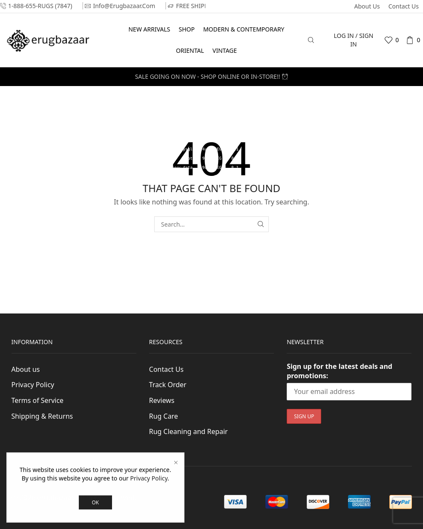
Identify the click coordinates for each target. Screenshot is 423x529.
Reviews (162, 400)
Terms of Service (38, 400)
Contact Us (403, 6)
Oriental (190, 50)
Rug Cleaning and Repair (188, 431)
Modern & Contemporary (244, 29)
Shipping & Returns (42, 416)
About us (367, 6)
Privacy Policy (33, 384)
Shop (186, 29)
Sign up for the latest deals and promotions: (339, 371)
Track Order (168, 384)
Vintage (225, 50)
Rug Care (163, 416)
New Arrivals (149, 29)
